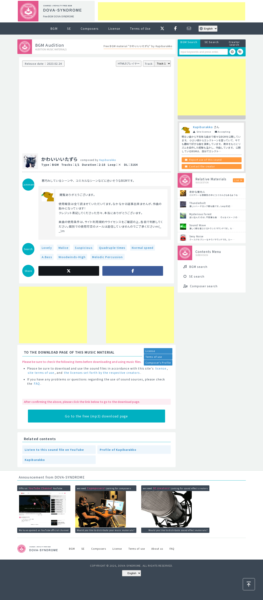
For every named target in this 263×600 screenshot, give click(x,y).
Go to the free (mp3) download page (96, 416)
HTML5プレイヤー (129, 63)
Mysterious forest (200, 214)
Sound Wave (197, 225)
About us (157, 548)
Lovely (47, 248)
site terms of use (41, 373)
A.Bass (47, 257)
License (114, 28)
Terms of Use (140, 28)
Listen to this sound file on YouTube (54, 450)
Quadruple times (112, 248)
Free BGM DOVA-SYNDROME (58, 16)
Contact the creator (202, 166)
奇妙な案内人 (197, 191)
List (236, 180)
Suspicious (83, 248)
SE (69, 28)
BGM (53, 28)
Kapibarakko (107, 160)
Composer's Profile (158, 362)
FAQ (37, 383)
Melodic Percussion (107, 257)
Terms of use (153, 356)
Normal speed (142, 248)
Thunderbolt (197, 203)
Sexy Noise (196, 236)
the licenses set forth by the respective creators (102, 373)
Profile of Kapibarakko (118, 450)
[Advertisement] (171, 11)
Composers (90, 28)
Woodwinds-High (72, 257)
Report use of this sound (205, 159)
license (160, 368)
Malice (63, 248)
